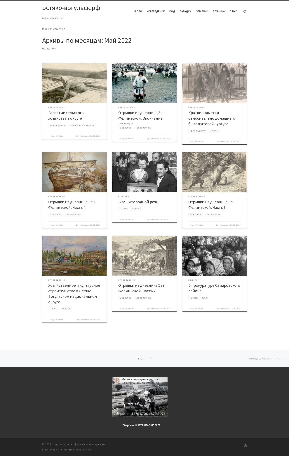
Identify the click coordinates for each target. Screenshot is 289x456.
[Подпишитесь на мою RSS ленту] (245, 445)
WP (57, 449)
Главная (46, 28)
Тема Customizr (84, 449)
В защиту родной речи (138, 201)
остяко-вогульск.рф (64, 444)
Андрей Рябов (56, 136)
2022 (55, 28)
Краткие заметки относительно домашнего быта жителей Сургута (211, 118)
